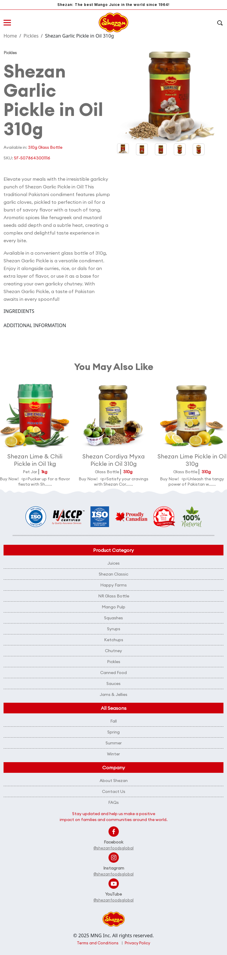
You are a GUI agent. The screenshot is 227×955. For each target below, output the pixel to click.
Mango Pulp (113, 607)
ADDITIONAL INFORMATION (35, 325)
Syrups (113, 628)
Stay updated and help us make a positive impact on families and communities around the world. (114, 816)
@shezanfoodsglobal (113, 848)
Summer (114, 743)
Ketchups (113, 639)
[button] (141, 149)
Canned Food (113, 672)
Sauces (113, 683)
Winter (113, 754)
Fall (113, 721)
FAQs (113, 802)
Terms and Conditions (98, 943)
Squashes (113, 617)
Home (10, 36)
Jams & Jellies (113, 694)
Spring (113, 732)
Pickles (30, 36)
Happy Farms (113, 585)
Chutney (113, 650)
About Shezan (114, 780)
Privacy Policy (137, 943)
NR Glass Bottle (113, 596)
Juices (113, 563)
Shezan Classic (113, 574)
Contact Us (113, 791)
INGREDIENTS (19, 311)
